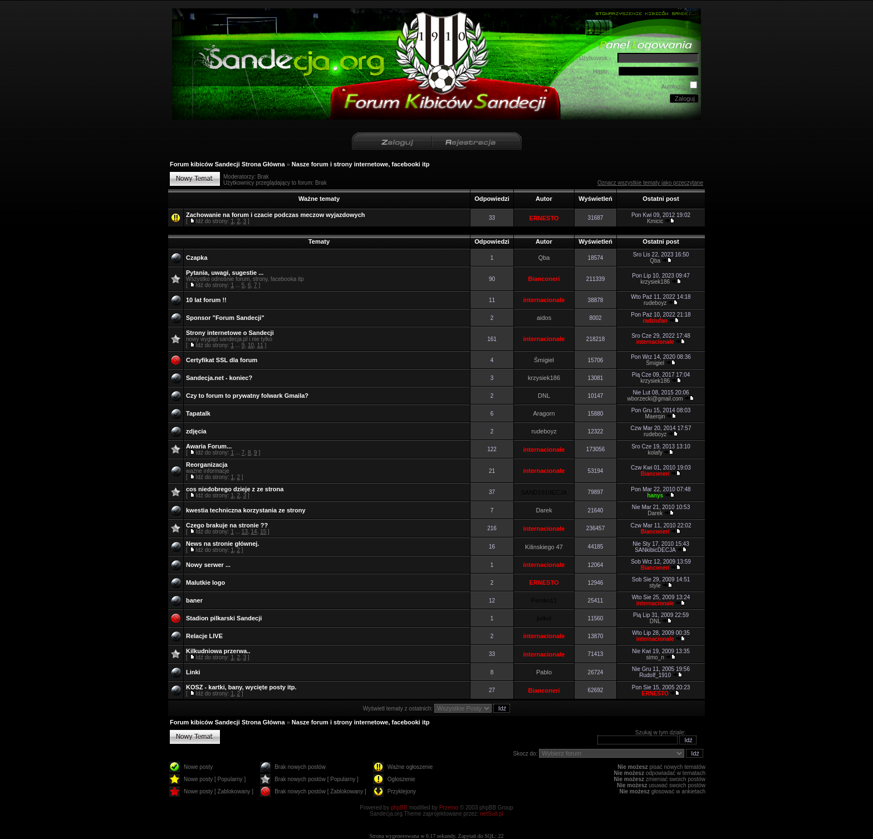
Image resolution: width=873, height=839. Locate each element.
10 (251, 345)
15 (263, 532)
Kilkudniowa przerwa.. (218, 651)
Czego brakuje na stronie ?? (227, 525)
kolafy (655, 453)
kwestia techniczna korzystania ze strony (246, 510)
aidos (544, 317)
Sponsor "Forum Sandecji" (225, 317)
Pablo (544, 672)
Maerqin (655, 416)
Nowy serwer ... (208, 564)
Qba (544, 257)
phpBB (399, 808)
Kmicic (655, 221)
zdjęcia (196, 431)
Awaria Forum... (209, 446)
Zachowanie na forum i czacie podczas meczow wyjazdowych (275, 214)
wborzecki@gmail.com (655, 399)
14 (254, 532)
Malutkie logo (205, 582)
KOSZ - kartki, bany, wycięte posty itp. (241, 687)
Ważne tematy (319, 198)
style (655, 586)
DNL (544, 395)
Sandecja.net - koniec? (219, 377)
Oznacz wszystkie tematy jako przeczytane (650, 183)
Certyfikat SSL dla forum (221, 360)
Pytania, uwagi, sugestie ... (224, 272)
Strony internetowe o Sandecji (230, 332)
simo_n (655, 657)
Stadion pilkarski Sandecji (224, 618)
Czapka (197, 257)
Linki (193, 672)
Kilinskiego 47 (544, 547)
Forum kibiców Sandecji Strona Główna (227, 164)
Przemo (448, 808)
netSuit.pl (491, 814)
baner (194, 600)
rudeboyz (655, 303)
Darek (544, 510)
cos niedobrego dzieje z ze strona (234, 489)
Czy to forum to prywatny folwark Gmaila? (247, 395)
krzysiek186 (655, 282)
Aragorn (544, 413)
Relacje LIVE (204, 636)
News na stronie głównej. (222, 543)
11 (260, 345)
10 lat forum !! (206, 300)
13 (245, 532)
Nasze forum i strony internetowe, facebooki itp (361, 164)
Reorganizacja (207, 464)
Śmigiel (544, 360)
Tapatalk (198, 413)
